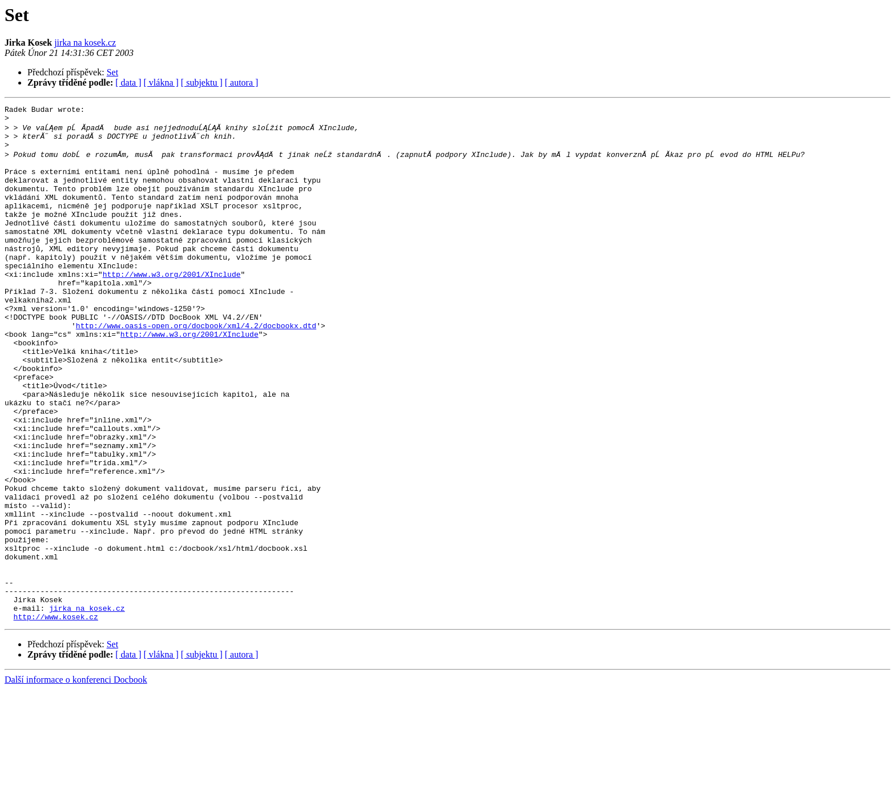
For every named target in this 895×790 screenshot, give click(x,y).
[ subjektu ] (202, 82)
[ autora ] (242, 82)
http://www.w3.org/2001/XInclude (172, 306)
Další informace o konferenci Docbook (76, 780)
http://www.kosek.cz (56, 717)
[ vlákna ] (161, 82)
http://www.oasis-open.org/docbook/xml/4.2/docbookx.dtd (196, 367)
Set (112, 72)
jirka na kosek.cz (85, 42)
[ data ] (128, 82)
